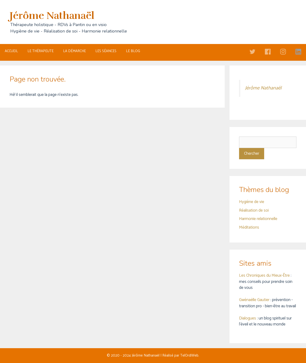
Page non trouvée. (38, 79)
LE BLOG (133, 51)
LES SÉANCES (105, 51)
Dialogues (247, 318)
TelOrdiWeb (189, 355)
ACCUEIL (11, 51)
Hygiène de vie (251, 201)
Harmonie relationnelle (258, 218)
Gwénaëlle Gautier (254, 300)
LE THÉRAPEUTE (40, 51)
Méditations (249, 227)
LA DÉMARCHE (74, 51)
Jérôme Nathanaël (52, 15)
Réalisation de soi (254, 210)
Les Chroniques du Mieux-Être (264, 275)
